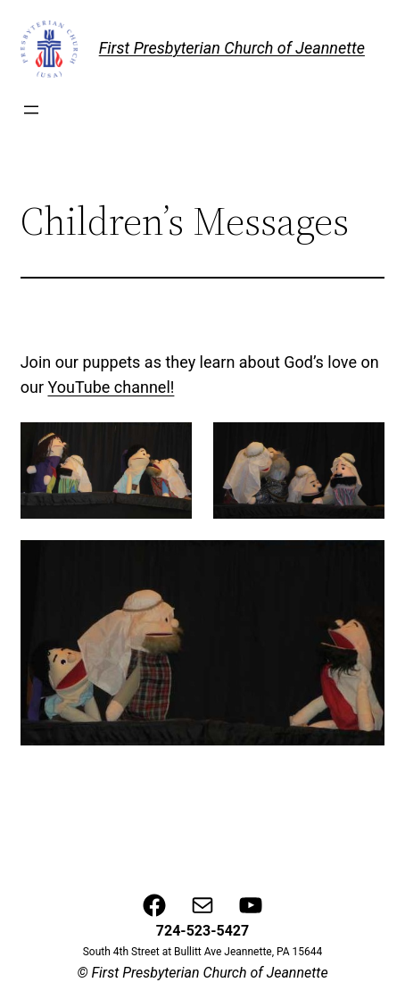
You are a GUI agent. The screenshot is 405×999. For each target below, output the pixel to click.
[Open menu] (31, 110)
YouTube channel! (110, 387)
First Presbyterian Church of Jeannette (232, 47)
